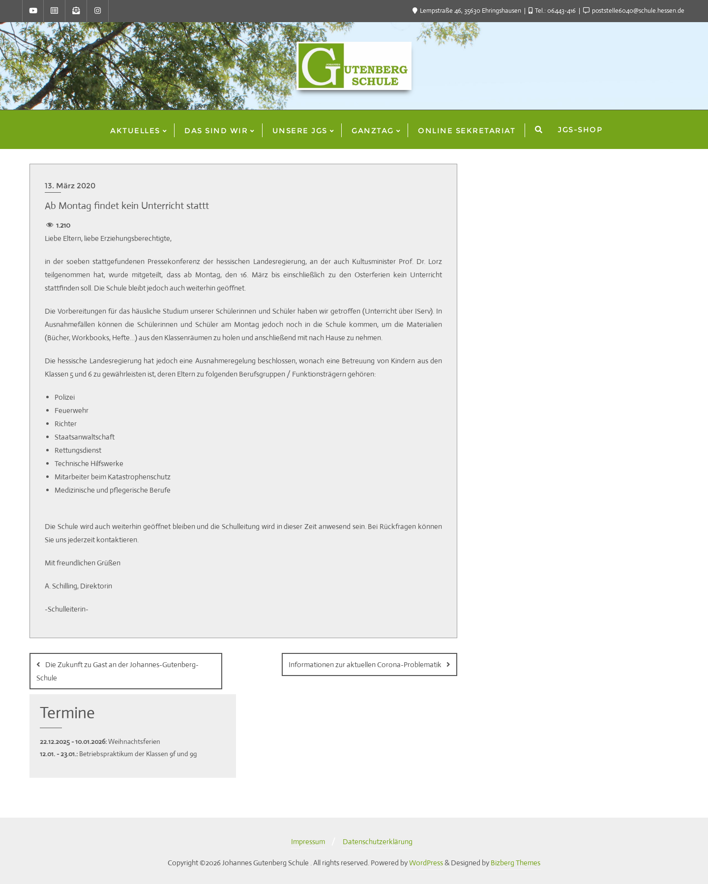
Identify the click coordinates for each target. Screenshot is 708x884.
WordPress (426, 862)
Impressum (308, 841)
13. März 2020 (70, 185)
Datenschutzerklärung (378, 841)
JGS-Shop (580, 129)
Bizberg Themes (515, 862)
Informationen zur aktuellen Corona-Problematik (365, 664)
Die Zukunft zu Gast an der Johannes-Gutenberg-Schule (117, 671)
